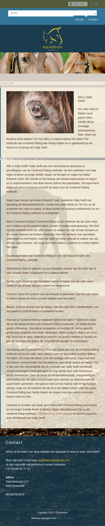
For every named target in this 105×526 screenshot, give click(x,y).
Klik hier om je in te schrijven (55, 413)
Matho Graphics (65, 518)
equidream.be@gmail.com (54, 460)
